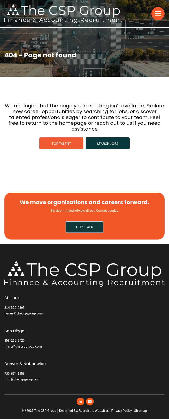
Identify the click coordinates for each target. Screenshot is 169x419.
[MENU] (158, 13)
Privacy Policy (121, 410)
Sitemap (140, 410)
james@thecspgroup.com (23, 313)
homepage (73, 123)
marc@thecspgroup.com (23, 346)
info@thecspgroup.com (22, 379)
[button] (61, 143)
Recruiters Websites (94, 410)
